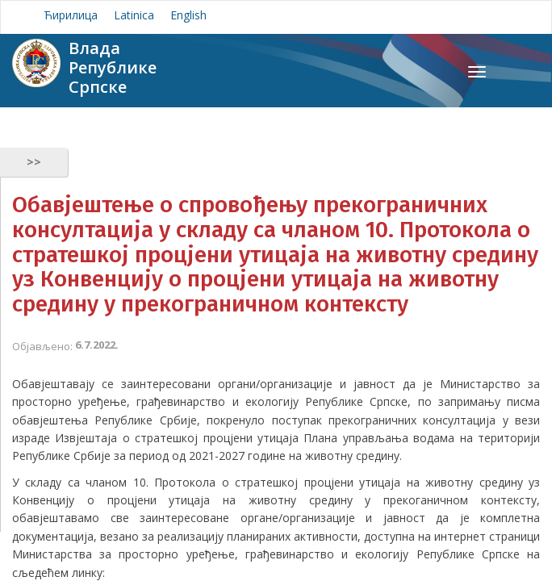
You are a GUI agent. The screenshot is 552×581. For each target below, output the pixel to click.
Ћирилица (71, 15)
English (188, 15)
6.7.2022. (97, 344)
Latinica (134, 15)
